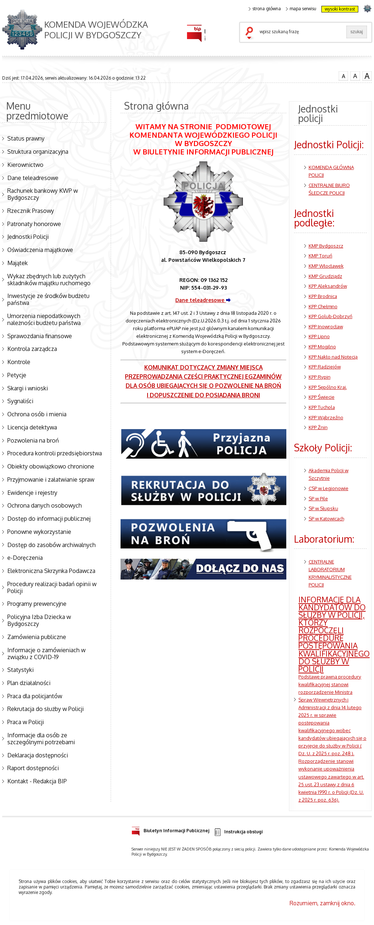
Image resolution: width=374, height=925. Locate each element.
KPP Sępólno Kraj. (328, 387)
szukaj (250, 33)
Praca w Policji (25, 722)
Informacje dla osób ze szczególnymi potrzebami (41, 738)
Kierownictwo (25, 164)
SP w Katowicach (326, 518)
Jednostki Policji (28, 236)
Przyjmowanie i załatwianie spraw (50, 479)
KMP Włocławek (326, 266)
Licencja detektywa (32, 427)
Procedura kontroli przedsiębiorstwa (54, 453)
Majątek (17, 263)
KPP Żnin (318, 427)
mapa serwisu (301, 9)
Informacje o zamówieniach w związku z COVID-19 (46, 653)
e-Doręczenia (25, 557)
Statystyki (20, 669)
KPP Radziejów (325, 366)
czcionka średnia (355, 75)
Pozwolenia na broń (33, 440)
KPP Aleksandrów (328, 286)
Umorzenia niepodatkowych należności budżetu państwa (44, 319)
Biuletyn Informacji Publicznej (170, 829)
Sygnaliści (20, 401)
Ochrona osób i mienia (36, 414)
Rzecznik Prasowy (30, 210)
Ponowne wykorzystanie (39, 531)
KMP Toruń (320, 255)
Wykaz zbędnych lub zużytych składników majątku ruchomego (49, 279)
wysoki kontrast (340, 9)
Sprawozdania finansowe (39, 336)
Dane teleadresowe (32, 177)
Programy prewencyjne (36, 603)
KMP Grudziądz (325, 276)
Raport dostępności (33, 768)
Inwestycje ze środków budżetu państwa (48, 299)
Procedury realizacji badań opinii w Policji (51, 587)
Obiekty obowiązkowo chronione (50, 466)
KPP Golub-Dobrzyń (330, 316)
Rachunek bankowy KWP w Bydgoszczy (42, 194)
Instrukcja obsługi (238, 832)
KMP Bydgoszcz (326, 245)
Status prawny (26, 138)
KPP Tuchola (322, 407)
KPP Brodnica (323, 296)
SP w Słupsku (323, 508)
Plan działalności (28, 683)
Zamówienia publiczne (36, 637)
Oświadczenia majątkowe (40, 249)
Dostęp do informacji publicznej (49, 518)
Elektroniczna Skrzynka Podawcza (51, 570)
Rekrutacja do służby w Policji (45, 708)
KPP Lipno (319, 336)
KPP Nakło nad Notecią (333, 356)
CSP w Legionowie (328, 488)
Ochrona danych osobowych (44, 505)
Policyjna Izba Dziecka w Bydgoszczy (39, 620)
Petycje (16, 375)
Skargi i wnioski (27, 388)
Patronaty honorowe (34, 224)
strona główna (265, 9)
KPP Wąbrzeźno (326, 417)
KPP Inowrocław (326, 326)
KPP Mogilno (322, 346)
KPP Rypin (320, 377)
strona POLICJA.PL (367, 8)
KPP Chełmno (323, 306)
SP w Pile (318, 498)
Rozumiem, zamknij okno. (322, 903)
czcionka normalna (343, 75)
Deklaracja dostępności (37, 755)
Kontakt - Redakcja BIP (37, 781)
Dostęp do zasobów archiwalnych (51, 544)
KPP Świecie (322, 397)
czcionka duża (367, 75)
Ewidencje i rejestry (32, 492)
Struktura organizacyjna (37, 151)
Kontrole (18, 362)
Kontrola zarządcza (32, 348)
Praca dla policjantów (34, 696)
